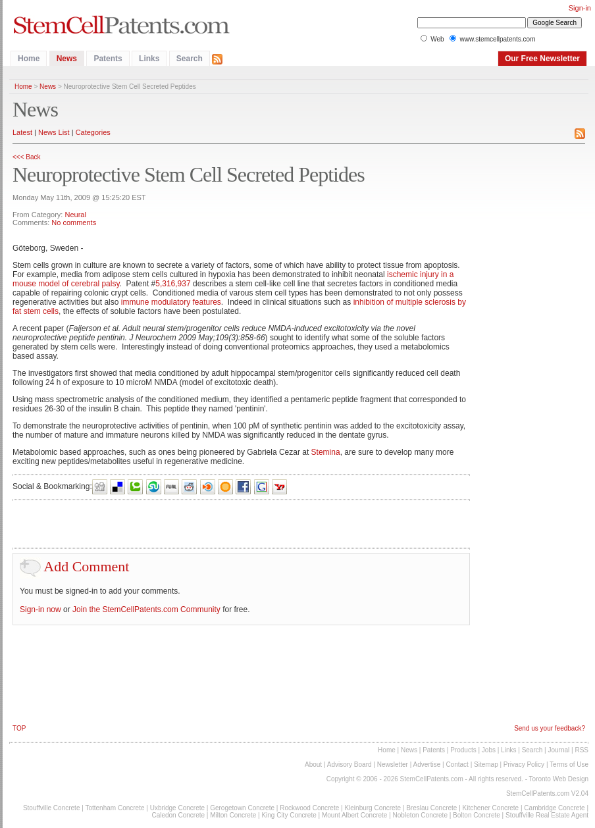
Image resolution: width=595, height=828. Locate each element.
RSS (581, 750)
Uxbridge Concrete (177, 808)
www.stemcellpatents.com (497, 39)
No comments (73, 222)
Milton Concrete (233, 815)
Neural (75, 215)
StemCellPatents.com (431, 779)
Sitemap (486, 764)
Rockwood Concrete (309, 808)
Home (28, 58)
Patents (107, 58)
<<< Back (27, 157)
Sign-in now (40, 609)
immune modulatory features (171, 302)
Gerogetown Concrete (242, 808)
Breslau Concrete (431, 808)
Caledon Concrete (178, 815)
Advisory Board (349, 764)
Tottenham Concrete (114, 808)
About (313, 764)
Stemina (325, 452)
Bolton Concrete (476, 815)
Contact (457, 764)
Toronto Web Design (558, 779)
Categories (93, 132)
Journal (558, 750)
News (67, 58)
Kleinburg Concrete (372, 808)
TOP (19, 728)
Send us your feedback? (549, 728)
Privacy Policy (524, 764)
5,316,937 (172, 283)
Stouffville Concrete (51, 808)
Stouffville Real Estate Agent (546, 815)
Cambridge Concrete (554, 808)
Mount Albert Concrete (355, 815)
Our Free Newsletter (542, 58)
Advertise (427, 764)
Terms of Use (569, 764)
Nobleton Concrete (420, 815)
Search (189, 58)
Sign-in (580, 8)
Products (463, 750)
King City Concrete (288, 815)
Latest (22, 132)
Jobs (489, 750)
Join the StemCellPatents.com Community (146, 609)
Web (437, 39)
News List (54, 132)
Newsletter (392, 764)
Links (149, 58)
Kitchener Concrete (491, 808)
